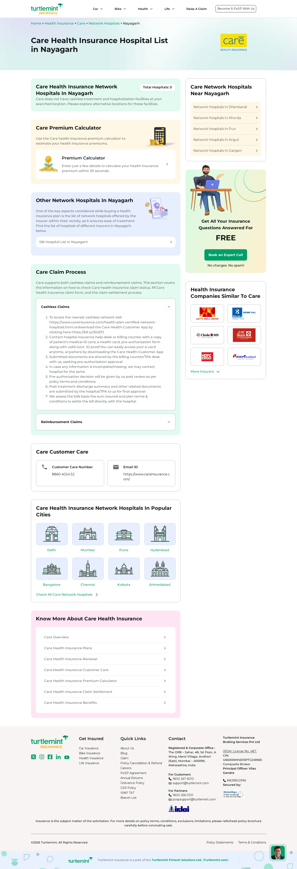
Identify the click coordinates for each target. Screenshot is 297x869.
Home (36, 23)
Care (81, 23)
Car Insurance (89, 748)
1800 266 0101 (183, 795)
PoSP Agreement (133, 773)
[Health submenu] (150, 9)
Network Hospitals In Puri (225, 129)
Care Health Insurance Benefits (105, 703)
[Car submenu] (100, 9)
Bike (118, 9)
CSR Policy (128, 788)
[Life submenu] (172, 9)
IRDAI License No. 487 (239, 751)
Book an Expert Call (226, 255)
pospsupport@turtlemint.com (194, 799)
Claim (124, 758)
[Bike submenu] (123, 9)
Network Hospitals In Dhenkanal (225, 107)
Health (143, 9)
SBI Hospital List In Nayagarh (105, 242)
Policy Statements (219, 842)
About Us (127, 748)
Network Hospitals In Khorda (225, 118)
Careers (125, 768)
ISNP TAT (127, 793)
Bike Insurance (89, 753)
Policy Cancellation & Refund (141, 763)
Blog (123, 753)
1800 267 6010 (183, 779)
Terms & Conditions (252, 842)
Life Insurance (89, 763)
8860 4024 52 (63, 474)
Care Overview (105, 637)
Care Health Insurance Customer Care (105, 670)
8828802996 (236, 780)
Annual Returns (131, 778)
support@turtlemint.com (191, 783)
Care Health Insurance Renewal (105, 659)
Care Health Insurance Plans (105, 648)
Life (167, 9)
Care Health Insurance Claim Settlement (105, 692)
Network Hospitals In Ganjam (225, 151)
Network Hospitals (104, 23)
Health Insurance (59, 23)
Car (95, 9)
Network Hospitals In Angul (225, 140)
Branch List (128, 798)
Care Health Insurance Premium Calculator (105, 681)
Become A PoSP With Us (235, 9)
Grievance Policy (132, 783)
